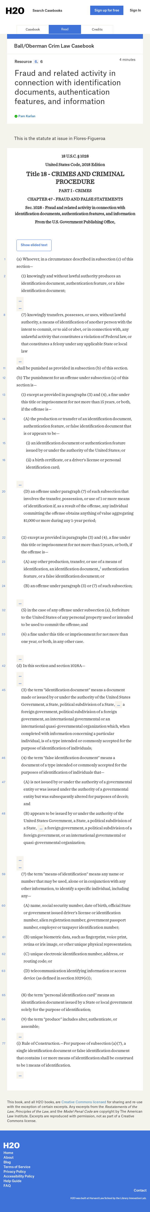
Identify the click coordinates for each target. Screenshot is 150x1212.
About (8, 1157)
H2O (8, 10)
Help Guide (12, 1181)
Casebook (33, 29)
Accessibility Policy (19, 1176)
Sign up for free (106, 10)
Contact (140, 1190)
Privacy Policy (15, 1171)
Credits (97, 29)
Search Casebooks (47, 10)
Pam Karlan (26, 116)
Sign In (135, 10)
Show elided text (34, 245)
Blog (7, 1162)
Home (8, 1153)
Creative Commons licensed (83, 1102)
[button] (20, 300)
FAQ (7, 1186)
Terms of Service (17, 1167)
